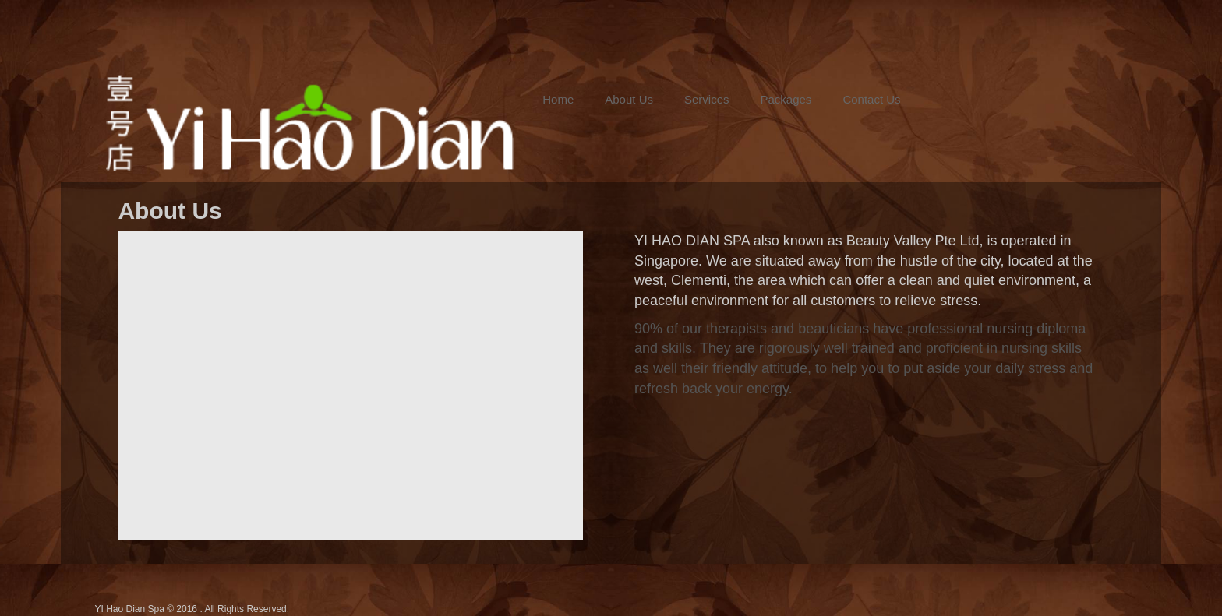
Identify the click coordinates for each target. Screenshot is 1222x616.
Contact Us (871, 99)
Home (558, 99)
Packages (786, 99)
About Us (629, 99)
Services (706, 99)
